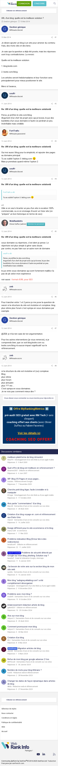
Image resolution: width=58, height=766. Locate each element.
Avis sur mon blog (15, 615)
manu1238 (11, 531)
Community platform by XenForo (24, 761)
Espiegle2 (11, 586)
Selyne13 (11, 618)
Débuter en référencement (29, 471)
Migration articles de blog (29, 648)
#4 (56, 179)
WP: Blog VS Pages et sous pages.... (23, 479)
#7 (56, 328)
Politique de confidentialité (12, 722)
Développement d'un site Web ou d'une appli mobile (34, 460)
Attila (9, 686)
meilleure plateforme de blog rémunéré (25, 457)
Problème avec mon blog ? (19, 594)
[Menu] (4, 3)
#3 (56, 141)
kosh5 (9, 673)
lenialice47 (11, 545)
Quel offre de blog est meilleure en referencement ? (31, 468)
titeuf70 (10, 460)
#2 (56, 104)
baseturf (10, 558)
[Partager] (52, 37)
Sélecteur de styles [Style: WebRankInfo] (9, 709)
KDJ (9, 640)
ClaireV (10, 520)
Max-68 (10, 506)
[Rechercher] (54, 3)
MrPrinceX (11, 662)
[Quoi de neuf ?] (49, 3)
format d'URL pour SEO (22, 279)
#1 (56, 37)
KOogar (10, 495)
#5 (56, 231)
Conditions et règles (9, 718)
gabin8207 (11, 608)
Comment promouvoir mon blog (22, 626)
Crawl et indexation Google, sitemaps (29, 558)
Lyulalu (10, 572)
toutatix (10, 481)
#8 (56, 366)
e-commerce (22, 531)
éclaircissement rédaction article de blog (25, 605)
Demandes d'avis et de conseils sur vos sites (31, 506)
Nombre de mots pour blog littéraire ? (24, 670)
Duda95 (10, 597)
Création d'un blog (15, 637)
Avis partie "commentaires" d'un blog (24, 503)
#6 (56, 297)
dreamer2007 (12, 471)
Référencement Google (23, 481)
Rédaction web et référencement (26, 673)
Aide (3, 727)
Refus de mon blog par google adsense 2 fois (28, 659)
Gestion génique (10, 21)
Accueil (4, 731)
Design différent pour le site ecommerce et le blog (30, 528)
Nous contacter (7, 713)
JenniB (10, 651)
